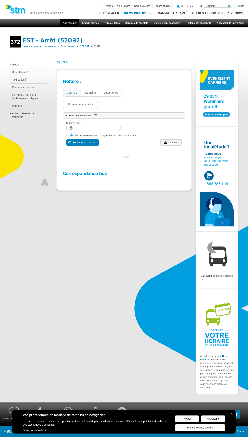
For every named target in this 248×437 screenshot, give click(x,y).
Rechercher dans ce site (201, 6)
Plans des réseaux (23, 87)
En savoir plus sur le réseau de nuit (217, 278)
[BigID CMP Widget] (124, 422)
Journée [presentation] (72, 92)
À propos (235, 13)
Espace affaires (163, 6)
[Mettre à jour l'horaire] (82, 131)
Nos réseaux (70, 23)
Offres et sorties (207, 13)
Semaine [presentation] (90, 92)
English (240, 6)
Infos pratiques (137, 13)
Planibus (17, 105)
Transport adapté (171, 13)
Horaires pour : (74, 111)
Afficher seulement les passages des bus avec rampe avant (105, 124)
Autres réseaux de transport (23, 115)
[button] (141, 93)
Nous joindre (123, 6)
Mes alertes (185, 6)
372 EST (84, 46)
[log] (93, 116)
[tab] (72, 93)
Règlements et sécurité (198, 23)
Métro (15, 64)
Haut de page (44, 170)
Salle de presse (142, 6)
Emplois (108, 6)
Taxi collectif (19, 79)
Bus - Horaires (68, 46)
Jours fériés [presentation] (111, 92)
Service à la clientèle (136, 23)
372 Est (65, 62)
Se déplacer (108, 13)
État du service (90, 23)
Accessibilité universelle (230, 23)
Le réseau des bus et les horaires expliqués (25, 96)
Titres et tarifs (112, 23)
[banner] (34, 10)
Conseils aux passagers (167, 23)
